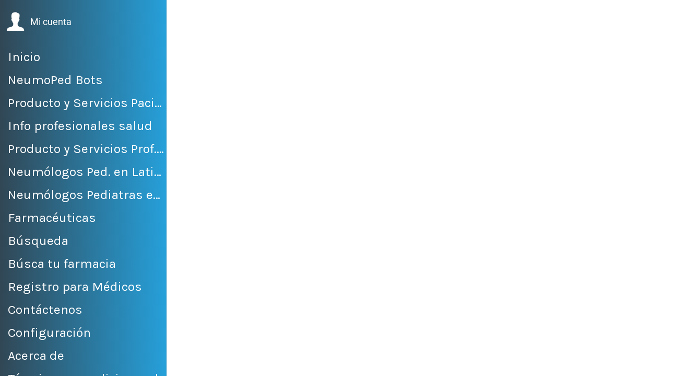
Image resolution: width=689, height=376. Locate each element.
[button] (39, 21)
